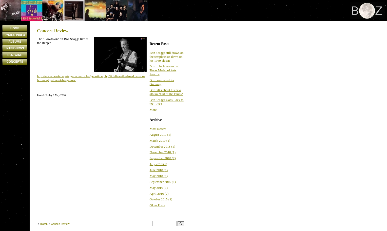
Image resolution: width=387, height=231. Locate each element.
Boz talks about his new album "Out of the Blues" (166, 92)
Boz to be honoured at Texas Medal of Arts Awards (164, 70)
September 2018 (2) (163, 158)
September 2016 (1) (163, 182)
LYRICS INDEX (15, 35)
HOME (14, 28)
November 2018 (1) (162, 152)
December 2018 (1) (162, 146)
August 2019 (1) (160, 134)
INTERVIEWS (15, 48)
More (153, 110)
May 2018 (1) (159, 176)
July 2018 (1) (158, 164)
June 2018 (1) (159, 170)
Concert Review (60, 223)
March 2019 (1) (160, 140)
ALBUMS (14, 41)
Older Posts (157, 205)
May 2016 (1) (159, 188)
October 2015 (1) (161, 199)
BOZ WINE (14, 55)
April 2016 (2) (159, 193)
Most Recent (158, 129)
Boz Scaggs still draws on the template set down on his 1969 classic (167, 56)
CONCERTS (14, 61)
